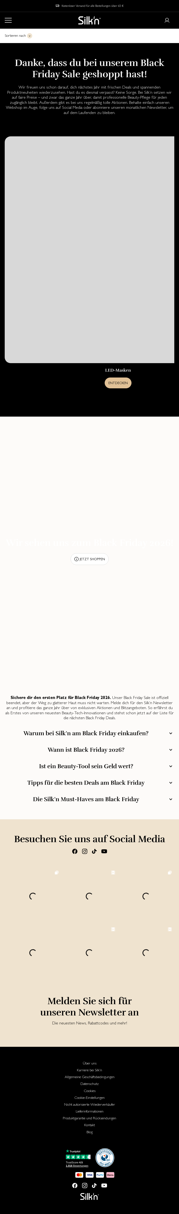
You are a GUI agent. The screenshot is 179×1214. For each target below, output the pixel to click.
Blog (90, 1132)
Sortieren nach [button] (15, 35)
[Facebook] (74, 851)
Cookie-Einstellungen (89, 1097)
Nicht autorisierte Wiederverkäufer (89, 1104)
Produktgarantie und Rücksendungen (89, 1118)
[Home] (89, 20)
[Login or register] (167, 20)
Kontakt (89, 1125)
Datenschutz (89, 1083)
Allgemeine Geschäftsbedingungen (90, 1077)
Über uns (89, 1063)
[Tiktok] (94, 851)
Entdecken (118, 383)
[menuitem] (89, 1063)
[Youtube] (104, 851)
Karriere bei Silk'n (89, 1070)
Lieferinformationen (89, 1111)
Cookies (89, 1090)
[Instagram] (84, 851)
